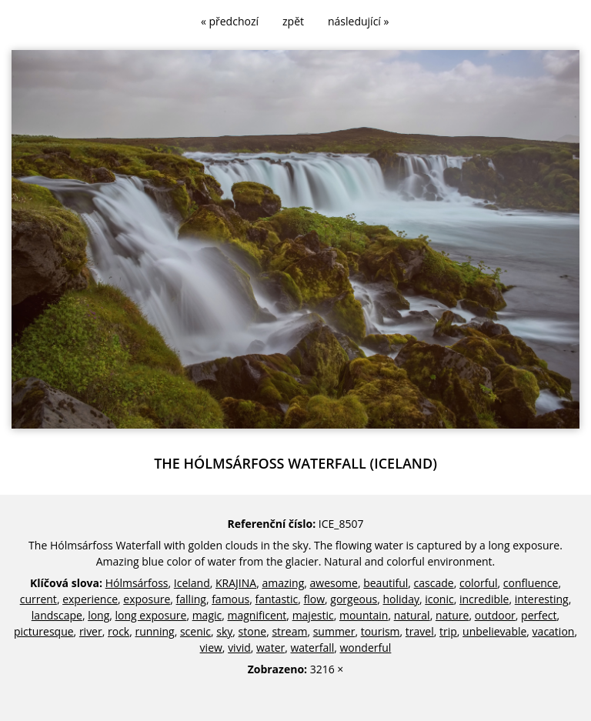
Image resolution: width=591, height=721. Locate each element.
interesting (542, 599)
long (98, 615)
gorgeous (353, 599)
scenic (195, 631)
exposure (146, 599)
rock (118, 631)
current (38, 599)
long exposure (151, 615)
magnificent (257, 615)
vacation (554, 631)
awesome (334, 583)
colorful (478, 583)
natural (412, 615)
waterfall (312, 647)
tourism (380, 631)
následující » (358, 21)
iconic (439, 599)
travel (420, 631)
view (211, 647)
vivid (239, 647)
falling (191, 599)
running (154, 631)
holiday (401, 599)
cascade (434, 583)
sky (224, 631)
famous (230, 599)
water (270, 647)
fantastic (277, 599)
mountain (363, 615)
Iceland (192, 583)
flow (315, 599)
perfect (538, 615)
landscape (57, 615)
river (90, 631)
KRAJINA (235, 583)
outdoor (495, 615)
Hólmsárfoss (137, 583)
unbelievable (494, 631)
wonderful (366, 647)
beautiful (385, 583)
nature (452, 615)
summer (334, 631)
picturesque (44, 631)
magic (207, 615)
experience (90, 599)
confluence (531, 583)
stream (289, 631)
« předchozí (230, 21)
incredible (484, 599)
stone (253, 631)
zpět (293, 21)
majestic (313, 615)
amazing (283, 583)
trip (448, 631)
